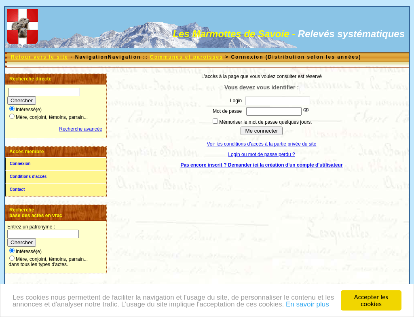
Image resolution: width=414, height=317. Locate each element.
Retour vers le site (39, 57)
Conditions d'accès (28, 176)
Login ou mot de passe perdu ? (261, 154)
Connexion (20, 163)
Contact (17, 189)
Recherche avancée (80, 129)
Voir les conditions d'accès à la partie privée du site (261, 144)
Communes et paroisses (186, 57)
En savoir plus (307, 305)
